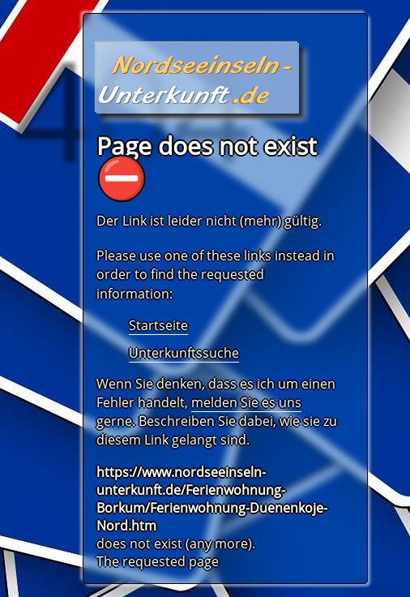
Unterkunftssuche (184, 353)
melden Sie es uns (246, 402)
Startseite (158, 325)
